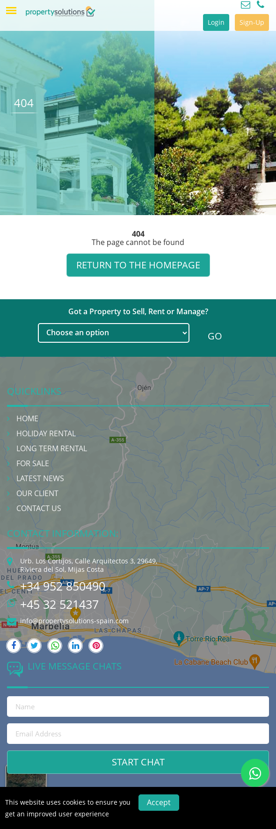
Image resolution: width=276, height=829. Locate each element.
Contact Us (38, 508)
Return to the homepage (138, 265)
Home (27, 418)
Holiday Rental (46, 433)
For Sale (32, 463)
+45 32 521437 (59, 604)
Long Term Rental (51, 448)
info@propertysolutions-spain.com (74, 620)
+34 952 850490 (62, 586)
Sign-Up (252, 22)
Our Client (37, 493)
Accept (159, 802)
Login (216, 22)
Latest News (40, 478)
